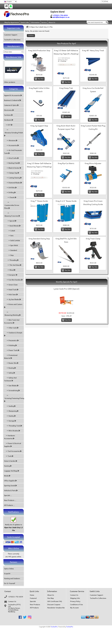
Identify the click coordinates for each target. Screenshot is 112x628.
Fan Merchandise (13, 279)
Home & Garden (10, 461)
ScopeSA (7, 573)
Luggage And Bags (11, 470)
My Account (74, 608)
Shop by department (11, 22)
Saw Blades (11, 385)
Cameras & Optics (11, 105)
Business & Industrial (12, 100)
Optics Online (9, 568)
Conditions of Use (76, 604)
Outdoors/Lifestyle (13, 334)
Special (10, 220)
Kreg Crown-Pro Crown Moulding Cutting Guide (93, 202)
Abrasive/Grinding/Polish (13, 132)
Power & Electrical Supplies (12, 445)
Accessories (11, 145)
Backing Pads (12, 163)
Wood (9, 270)
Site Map (50, 598)
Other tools (11, 327)
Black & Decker (12, 167)
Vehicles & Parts (11, 490)
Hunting (8, 465)
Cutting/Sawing (13, 177)
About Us (52, 22)
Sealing (10, 406)
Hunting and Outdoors (12, 578)
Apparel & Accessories (13, 95)
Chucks (10, 197)
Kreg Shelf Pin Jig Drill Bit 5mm (66, 240)
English (8, 1)
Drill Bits (10, 187)
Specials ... (8, 495)
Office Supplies (10, 480)
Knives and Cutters (13, 306)
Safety (9, 372)
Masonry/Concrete (12, 214)
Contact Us (12, 601)
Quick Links (25, 22)
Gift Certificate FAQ (54, 601)
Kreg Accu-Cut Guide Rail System (93, 89)
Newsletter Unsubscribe (56, 608)
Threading (11, 260)
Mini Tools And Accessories (11, 321)
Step (9, 255)
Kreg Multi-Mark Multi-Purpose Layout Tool (66, 127)
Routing (10, 368)
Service (44, 22)
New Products (35, 604)
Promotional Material (10, 357)
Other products (9, 82)
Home (32, 595)
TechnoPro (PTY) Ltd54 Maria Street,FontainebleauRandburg (14, 608)
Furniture (8, 115)
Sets (8, 235)
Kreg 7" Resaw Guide (39, 201)
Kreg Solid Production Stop (39, 50)
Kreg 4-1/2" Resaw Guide (66, 201)
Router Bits (11, 363)
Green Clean (11, 284)
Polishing (10, 345)
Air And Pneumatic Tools (13, 152)
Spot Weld (11, 245)
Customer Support (10, 34)
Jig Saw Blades (12, 299)
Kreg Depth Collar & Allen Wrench (39, 89)
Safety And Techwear (10, 379)
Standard (10, 250)
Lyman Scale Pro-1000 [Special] (66, 289)
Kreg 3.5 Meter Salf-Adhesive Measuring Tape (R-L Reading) (66, 52)
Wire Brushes (12, 430)
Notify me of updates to (13, 524)
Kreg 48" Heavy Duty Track (93, 50)
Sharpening (11, 411)
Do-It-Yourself (9, 583)
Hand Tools (11, 289)
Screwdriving (12, 390)
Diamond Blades (13, 182)
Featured (33, 598)
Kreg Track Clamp (93, 238)
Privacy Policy (75, 601)
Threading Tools (13, 425)
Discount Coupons (53, 604)
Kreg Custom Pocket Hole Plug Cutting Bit (93, 127)
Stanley (10, 415)
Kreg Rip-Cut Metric (66, 163)
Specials (33, 601)
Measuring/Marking (12, 314)
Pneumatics (11, 340)
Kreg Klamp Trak (66, 88)
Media (7, 475)
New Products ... (10, 500)
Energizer (10, 274)
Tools (8, 456)
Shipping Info (75, 598)
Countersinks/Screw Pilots (11, 205)
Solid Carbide (12, 240)
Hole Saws (11, 294)
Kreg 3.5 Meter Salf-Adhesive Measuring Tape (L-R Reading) (39, 165)
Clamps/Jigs (11, 172)
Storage (10, 420)
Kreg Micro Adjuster (93, 163)
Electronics (9, 110)
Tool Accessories (13, 451)
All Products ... (9, 505)
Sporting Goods (10, 485)
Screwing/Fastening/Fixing (14, 398)
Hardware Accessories (9, 437)
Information (35, 22)
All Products (34, 608)
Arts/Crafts (11, 158)
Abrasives (10, 140)
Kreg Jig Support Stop (39, 125)
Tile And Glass (12, 265)
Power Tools (11, 350)
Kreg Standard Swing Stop (39, 238)
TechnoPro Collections (12, 39)
